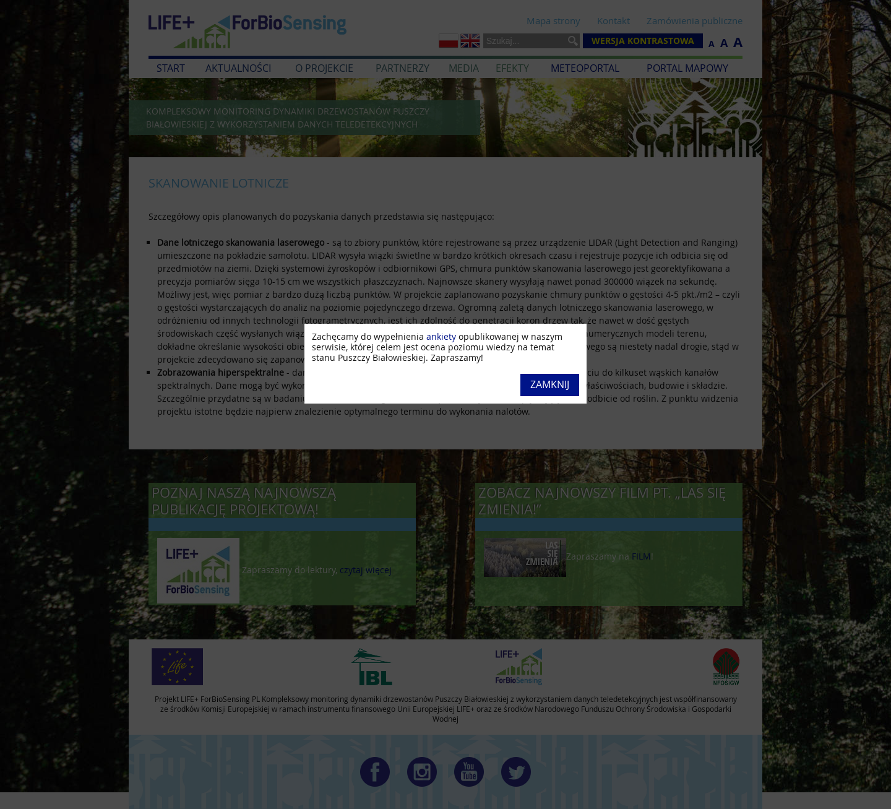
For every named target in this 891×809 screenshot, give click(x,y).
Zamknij (549, 384)
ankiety (441, 336)
